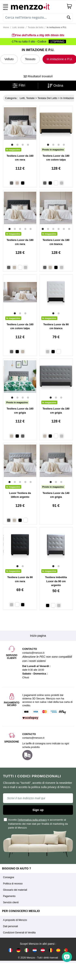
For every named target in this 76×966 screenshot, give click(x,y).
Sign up (38, 810)
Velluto (9, 59)
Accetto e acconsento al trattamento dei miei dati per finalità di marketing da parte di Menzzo (36, 823)
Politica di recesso (13, 883)
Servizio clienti (11, 902)
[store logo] (37, 6)
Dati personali (10, 926)
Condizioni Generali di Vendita (19, 932)
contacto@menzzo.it (33, 737)
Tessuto (30, 59)
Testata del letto (35, 27)
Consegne (8, 877)
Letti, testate (18, 27)
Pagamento (9, 896)
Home (6, 27)
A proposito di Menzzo (15, 920)
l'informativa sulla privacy (32, 819)
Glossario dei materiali (15, 889)
